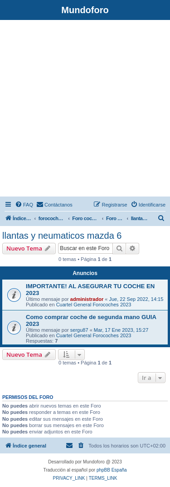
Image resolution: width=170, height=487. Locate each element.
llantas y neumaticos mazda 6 (61, 236)
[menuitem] (24, 204)
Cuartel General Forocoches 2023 (93, 304)
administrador (86, 299)
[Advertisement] (85, 110)
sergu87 (79, 330)
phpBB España (112, 469)
